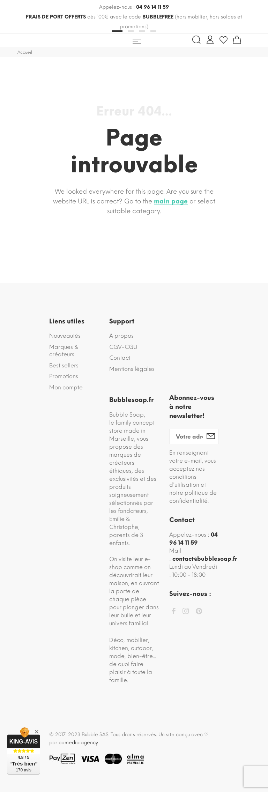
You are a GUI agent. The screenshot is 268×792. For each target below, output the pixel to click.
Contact (120, 357)
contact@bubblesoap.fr (204, 558)
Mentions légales (132, 369)
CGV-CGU (123, 347)
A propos (121, 336)
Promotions (63, 376)
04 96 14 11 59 (152, 7)
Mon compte (66, 387)
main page (171, 201)
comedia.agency (78, 743)
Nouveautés (65, 336)
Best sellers (64, 365)
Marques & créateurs (63, 351)
